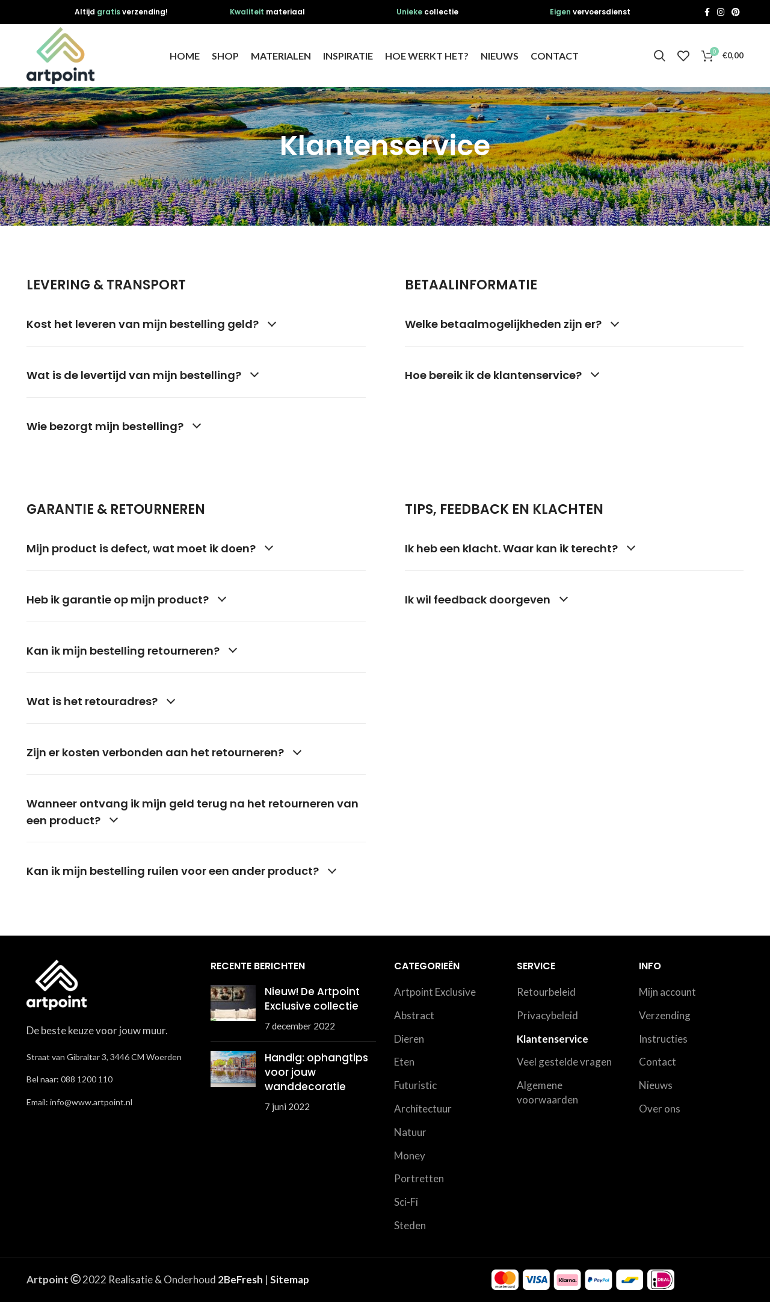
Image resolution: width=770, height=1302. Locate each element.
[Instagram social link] (720, 12)
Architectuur (423, 1108)
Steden (410, 1225)
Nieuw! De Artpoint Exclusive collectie (312, 998)
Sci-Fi (406, 1202)
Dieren (409, 1038)
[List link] (109, 1079)
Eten (404, 1061)
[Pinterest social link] (736, 12)
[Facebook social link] (707, 12)
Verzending (665, 1015)
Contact (657, 1061)
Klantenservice (552, 1038)
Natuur (410, 1132)
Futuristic (415, 1085)
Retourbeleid (546, 992)
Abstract (414, 1015)
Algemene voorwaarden (547, 1092)
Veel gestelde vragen (564, 1061)
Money (409, 1155)
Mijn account (667, 992)
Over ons (659, 1108)
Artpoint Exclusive (435, 992)
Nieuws (656, 1085)
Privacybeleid (547, 1015)
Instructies (663, 1038)
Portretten (419, 1178)
